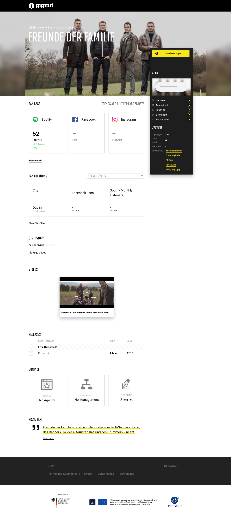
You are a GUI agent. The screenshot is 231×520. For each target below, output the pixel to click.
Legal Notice (106, 473)
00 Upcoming (37, 245)
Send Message (173, 53)
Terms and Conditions (62, 473)
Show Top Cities (37, 223)
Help (51, 466)
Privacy (87, 473)
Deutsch (173, 466)
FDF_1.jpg (171, 164)
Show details (35, 160)
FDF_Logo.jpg (173, 169)
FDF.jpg (169, 160)
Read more (48, 438)
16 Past (50, 245)
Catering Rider (173, 155)
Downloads (127, 473)
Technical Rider (174, 150)
